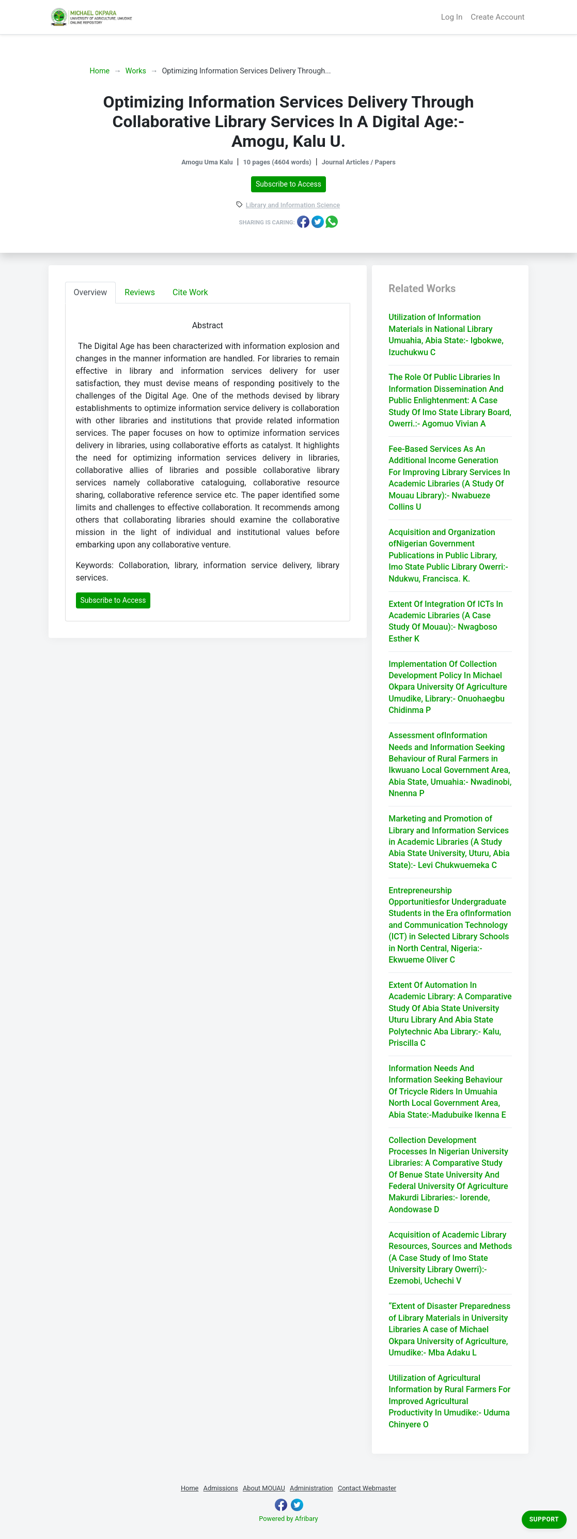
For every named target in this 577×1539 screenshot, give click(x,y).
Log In (452, 17)
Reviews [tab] (139, 292)
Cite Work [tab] (190, 292)
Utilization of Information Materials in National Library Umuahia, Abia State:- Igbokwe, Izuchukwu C (446, 334)
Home (100, 71)
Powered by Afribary (288, 1518)
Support (544, 1519)
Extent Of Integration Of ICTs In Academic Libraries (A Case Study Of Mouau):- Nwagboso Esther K (445, 621)
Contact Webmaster (367, 1488)
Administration (311, 1488)
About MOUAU (264, 1488)
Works (136, 71)
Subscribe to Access (288, 184)
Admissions (221, 1488)
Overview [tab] (90, 292)
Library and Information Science (293, 205)
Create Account (497, 17)
